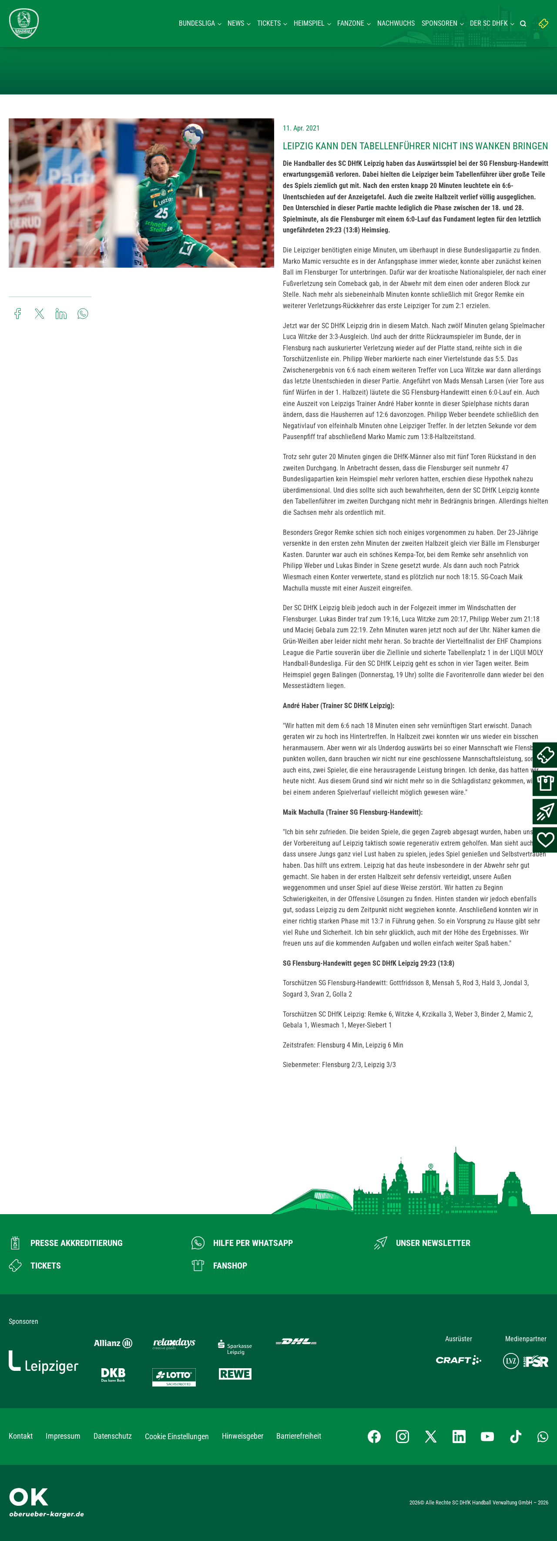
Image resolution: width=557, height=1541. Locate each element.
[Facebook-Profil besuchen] (374, 1436)
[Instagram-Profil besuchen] (402, 1436)
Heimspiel (309, 23)
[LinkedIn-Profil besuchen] (459, 1436)
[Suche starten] (524, 23)
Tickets (269, 23)
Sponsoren (439, 23)
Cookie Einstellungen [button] (177, 1436)
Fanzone (350, 23)
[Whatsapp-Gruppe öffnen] (542, 1436)
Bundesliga (197, 23)
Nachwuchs (396, 23)
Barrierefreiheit (298, 1435)
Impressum (63, 1435)
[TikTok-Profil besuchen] (515, 1436)
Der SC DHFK (489, 23)
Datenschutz (113, 1435)
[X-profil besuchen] (430, 1436)
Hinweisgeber (242, 1435)
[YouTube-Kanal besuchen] (487, 1436)
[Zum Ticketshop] (35, 1265)
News (236, 23)
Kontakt (21, 1435)
